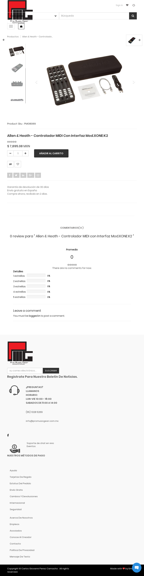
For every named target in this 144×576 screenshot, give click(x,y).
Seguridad (16, 509)
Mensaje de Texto (20, 556)
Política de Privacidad (22, 550)
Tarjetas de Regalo (21, 477)
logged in (34, 316)
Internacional (17, 503)
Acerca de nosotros (21, 517)
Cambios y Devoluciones (24, 496)
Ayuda (13, 470)
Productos (13, 36)
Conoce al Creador (21, 537)
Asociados (16, 530)
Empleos (14, 524)
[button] (37, 80)
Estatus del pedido (20, 483)
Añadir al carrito (51, 153)
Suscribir (51, 370)
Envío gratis (16, 490)
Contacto (15, 543)
